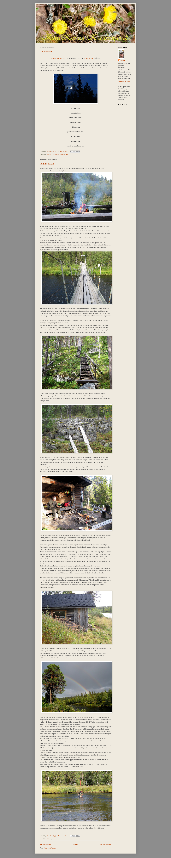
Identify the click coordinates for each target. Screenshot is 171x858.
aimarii (122, 60)
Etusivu (75, 844)
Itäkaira (49, 839)
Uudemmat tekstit (45, 844)
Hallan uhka (46, 51)
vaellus (61, 839)
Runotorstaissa (88, 58)
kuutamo (49, 154)
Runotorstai (56, 154)
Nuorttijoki (55, 839)
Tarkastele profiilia (124, 81)
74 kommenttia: (62, 151)
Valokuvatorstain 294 (58, 58)
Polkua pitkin (47, 163)
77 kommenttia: (62, 836)
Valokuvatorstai (64, 154)
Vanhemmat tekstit (105, 844)
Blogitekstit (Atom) (50, 848)
